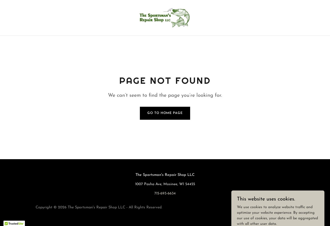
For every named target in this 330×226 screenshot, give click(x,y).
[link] (165, 17)
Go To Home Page (164, 113)
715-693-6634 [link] (165, 193)
